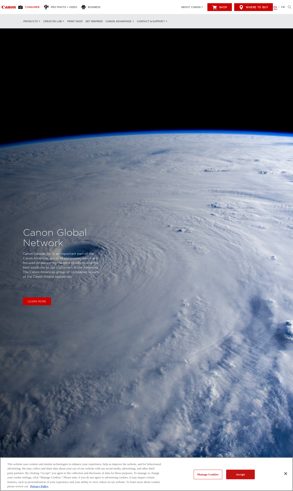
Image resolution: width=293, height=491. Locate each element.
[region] (146, 474)
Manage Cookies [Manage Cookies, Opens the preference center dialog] (208, 474)
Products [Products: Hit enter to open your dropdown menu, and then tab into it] (30, 21)
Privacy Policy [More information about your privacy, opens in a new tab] (39, 486)
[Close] (286, 474)
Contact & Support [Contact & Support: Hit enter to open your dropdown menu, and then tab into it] (151, 21)
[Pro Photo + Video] (62, 7)
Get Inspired (94, 21)
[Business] (92, 7)
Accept (240, 474)
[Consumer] (30, 7)
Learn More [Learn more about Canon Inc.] (37, 301)
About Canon (191, 7)
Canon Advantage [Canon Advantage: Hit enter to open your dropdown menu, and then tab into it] (119, 21)
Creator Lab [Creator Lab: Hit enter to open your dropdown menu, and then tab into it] (52, 21)
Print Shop (75, 21)
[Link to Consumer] (9, 7)
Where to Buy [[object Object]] (253, 7)
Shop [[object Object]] (219, 7)
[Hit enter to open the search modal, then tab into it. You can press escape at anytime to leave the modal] (288, 7)
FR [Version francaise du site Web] (283, 7)
